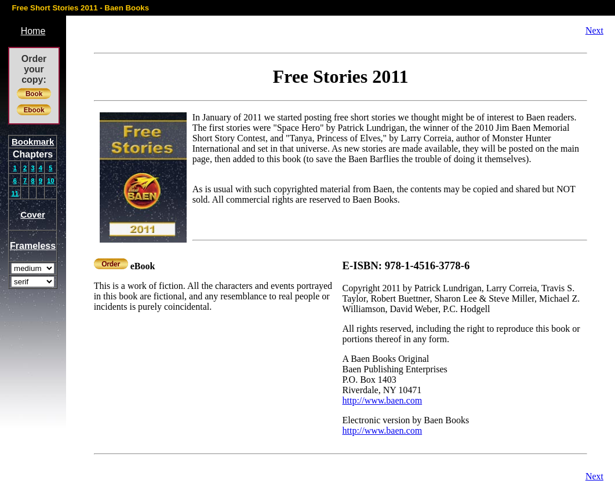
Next (594, 30)
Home (33, 31)
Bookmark (33, 141)
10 (50, 180)
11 (15, 193)
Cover (32, 214)
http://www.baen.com (382, 400)
